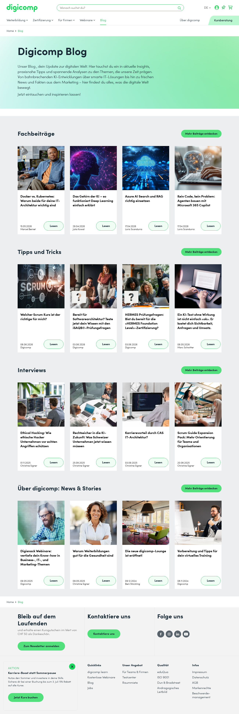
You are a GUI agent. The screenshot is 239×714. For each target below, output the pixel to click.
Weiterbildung (16, 20)
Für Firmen (65, 20)
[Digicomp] (22, 8)
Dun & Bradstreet (168, 682)
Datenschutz (200, 677)
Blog (103, 20)
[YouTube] (186, 634)
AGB (195, 682)
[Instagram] (169, 634)
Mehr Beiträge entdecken (201, 133)
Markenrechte (201, 688)
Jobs (90, 688)
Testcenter (129, 677)
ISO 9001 (163, 677)
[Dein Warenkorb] (230, 8)
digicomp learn (97, 672)
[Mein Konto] (217, 9)
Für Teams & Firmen (135, 672)
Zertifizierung (42, 20)
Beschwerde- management (201, 695)
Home (10, 31)
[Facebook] (160, 634)
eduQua (162, 672)
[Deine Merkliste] (224, 8)
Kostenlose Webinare (101, 677)
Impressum (199, 672)
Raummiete (130, 682)
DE (207, 7)
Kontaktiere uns (103, 633)
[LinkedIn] (177, 634)
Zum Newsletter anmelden (41, 646)
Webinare (86, 20)
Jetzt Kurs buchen (26, 697)
